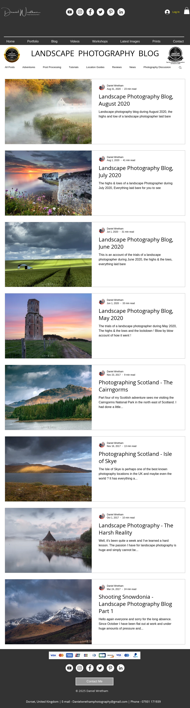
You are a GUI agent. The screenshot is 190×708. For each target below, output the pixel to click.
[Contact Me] (94, 681)
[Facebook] (90, 12)
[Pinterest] (111, 12)
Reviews (117, 67)
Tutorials (73, 67)
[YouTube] (69, 12)
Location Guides (95, 67)
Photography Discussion (157, 67)
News (133, 67)
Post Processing (52, 67)
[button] (187, 10)
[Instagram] (80, 12)
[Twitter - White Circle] (100, 12)
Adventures (28, 67)
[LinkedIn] (121, 12)
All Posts (10, 67)
